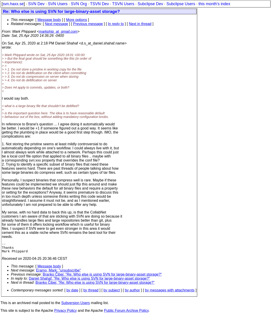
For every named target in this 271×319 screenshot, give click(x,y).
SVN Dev (36, 4)
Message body (49, 20)
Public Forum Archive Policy (126, 313)
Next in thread (140, 24)
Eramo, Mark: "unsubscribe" (58, 273)
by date (72, 293)
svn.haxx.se (13, 4)
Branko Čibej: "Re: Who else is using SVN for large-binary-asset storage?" (102, 277)
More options (76, 20)
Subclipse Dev (150, 4)
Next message (56, 24)
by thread (90, 293)
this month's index (214, 4)
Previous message (88, 24)
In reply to (116, 24)
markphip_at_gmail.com (58, 31)
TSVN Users (123, 4)
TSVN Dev (99, 4)
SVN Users (57, 4)
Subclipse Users (180, 4)
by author (132, 293)
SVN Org (79, 4)
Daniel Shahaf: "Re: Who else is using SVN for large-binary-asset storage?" (89, 281)
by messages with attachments (169, 293)
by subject (111, 293)
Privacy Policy (65, 313)
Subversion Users (75, 305)
